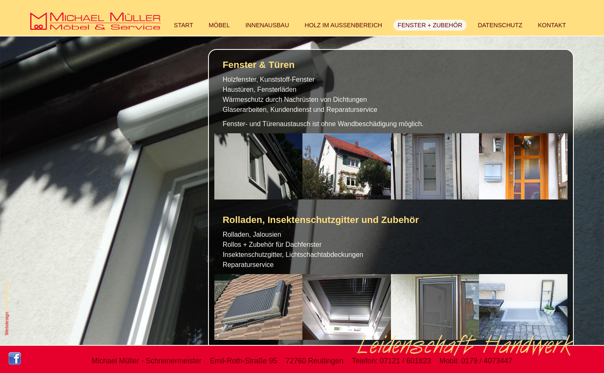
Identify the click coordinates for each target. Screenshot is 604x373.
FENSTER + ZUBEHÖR (430, 25)
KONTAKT (552, 25)
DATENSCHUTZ (500, 25)
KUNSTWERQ (6, 295)
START (183, 25)
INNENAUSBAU (267, 25)
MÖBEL (219, 25)
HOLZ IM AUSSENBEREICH (343, 25)
